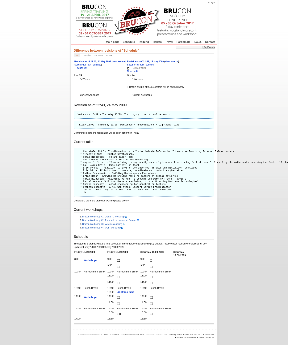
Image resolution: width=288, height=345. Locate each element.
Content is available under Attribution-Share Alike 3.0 (125, 334)
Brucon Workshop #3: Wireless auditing (102, 224)
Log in (212, 3)
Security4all (80, 64)
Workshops (90, 260)
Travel (169, 41)
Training (143, 41)
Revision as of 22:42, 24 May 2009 (92, 61)
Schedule (129, 41)
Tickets (157, 41)
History (109, 55)
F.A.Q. (198, 41)
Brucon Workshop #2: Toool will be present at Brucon (109, 220)
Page (77, 55)
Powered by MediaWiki (186, 337)
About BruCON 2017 (193, 334)
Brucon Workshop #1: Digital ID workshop (103, 216)
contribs (97, 64)
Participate (183, 41)
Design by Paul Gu (206, 337)
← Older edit (80, 68)
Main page (112, 41)
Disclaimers (209, 334)
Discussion (86, 55)
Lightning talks (125, 292)
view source (119, 61)
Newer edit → (134, 71)
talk (89, 64)
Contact (210, 41)
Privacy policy (176, 334)
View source (98, 55)
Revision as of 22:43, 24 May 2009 (145, 61)
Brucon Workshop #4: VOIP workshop (101, 227)
